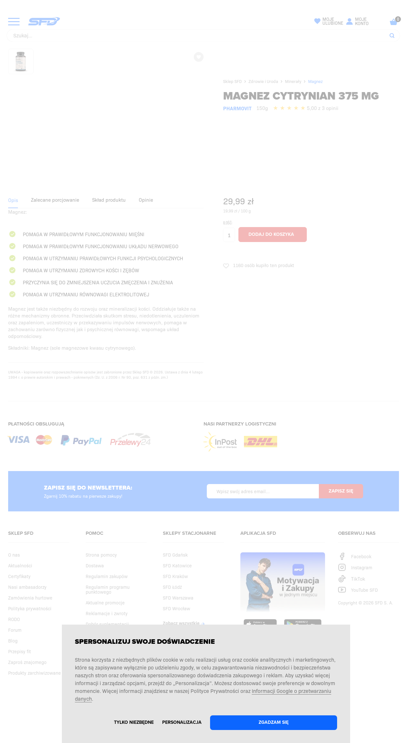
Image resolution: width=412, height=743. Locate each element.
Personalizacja (182, 722)
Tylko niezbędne (134, 722)
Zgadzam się (274, 722)
